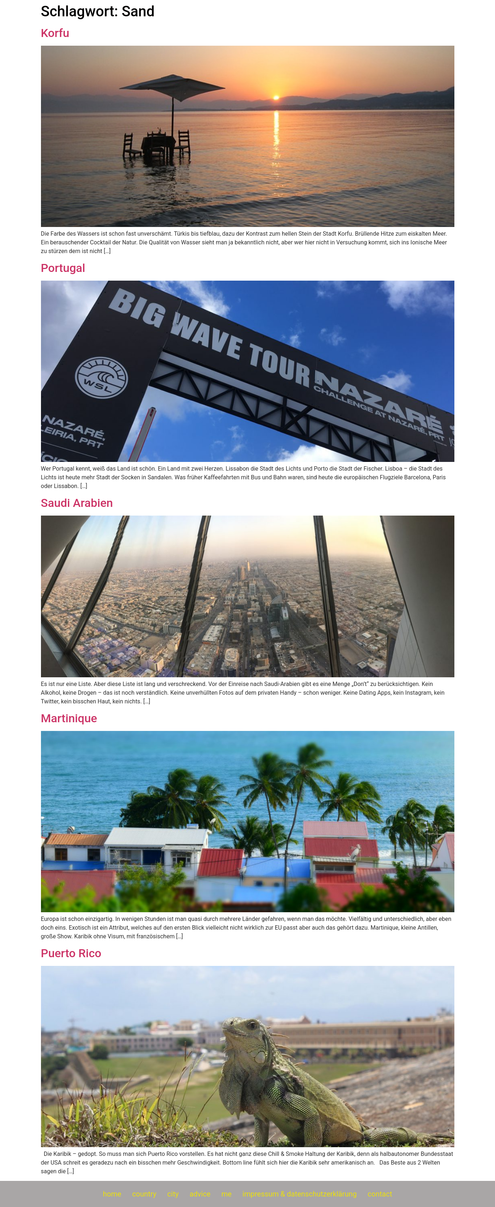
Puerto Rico (71, 953)
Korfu (55, 33)
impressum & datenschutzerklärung (300, 1194)
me (226, 1194)
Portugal (63, 268)
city (172, 1194)
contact (380, 1194)
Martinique (69, 718)
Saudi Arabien (77, 503)
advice (200, 1194)
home (112, 1194)
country (144, 1194)
